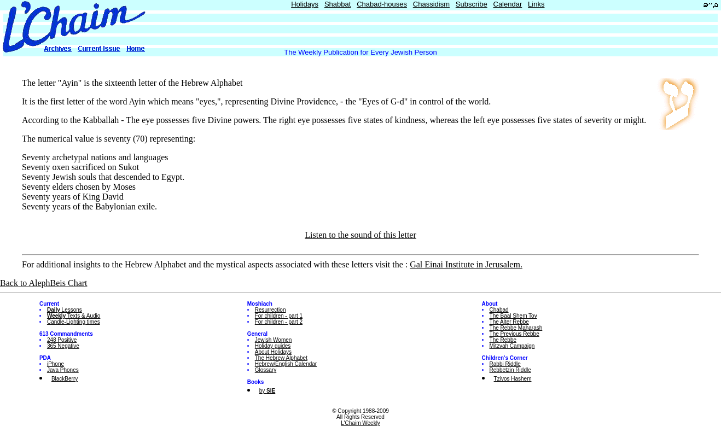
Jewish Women (273, 340)
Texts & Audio (74, 316)
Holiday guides (273, 346)
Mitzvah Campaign (512, 346)
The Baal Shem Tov (513, 316)
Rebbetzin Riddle (510, 370)
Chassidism (431, 4)
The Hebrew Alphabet (281, 358)
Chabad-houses (382, 4)
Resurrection (270, 310)
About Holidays (273, 352)
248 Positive (62, 340)
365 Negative (63, 346)
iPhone (55, 364)
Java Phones (63, 370)
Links (536, 4)
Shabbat (337, 4)
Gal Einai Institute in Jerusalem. (466, 264)
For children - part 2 (279, 322)
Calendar (507, 4)
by (267, 391)
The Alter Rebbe (509, 322)
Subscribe (471, 4)
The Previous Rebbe (514, 334)
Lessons (64, 310)
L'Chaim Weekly (360, 423)
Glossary (265, 370)
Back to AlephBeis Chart (44, 283)
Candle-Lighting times (73, 322)
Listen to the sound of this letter (360, 235)
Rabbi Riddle (505, 364)
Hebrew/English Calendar (286, 364)
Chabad (499, 310)
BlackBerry (64, 379)
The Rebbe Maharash (516, 328)
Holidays (304, 4)
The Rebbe (503, 340)
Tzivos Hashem (513, 379)
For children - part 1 (279, 316)
